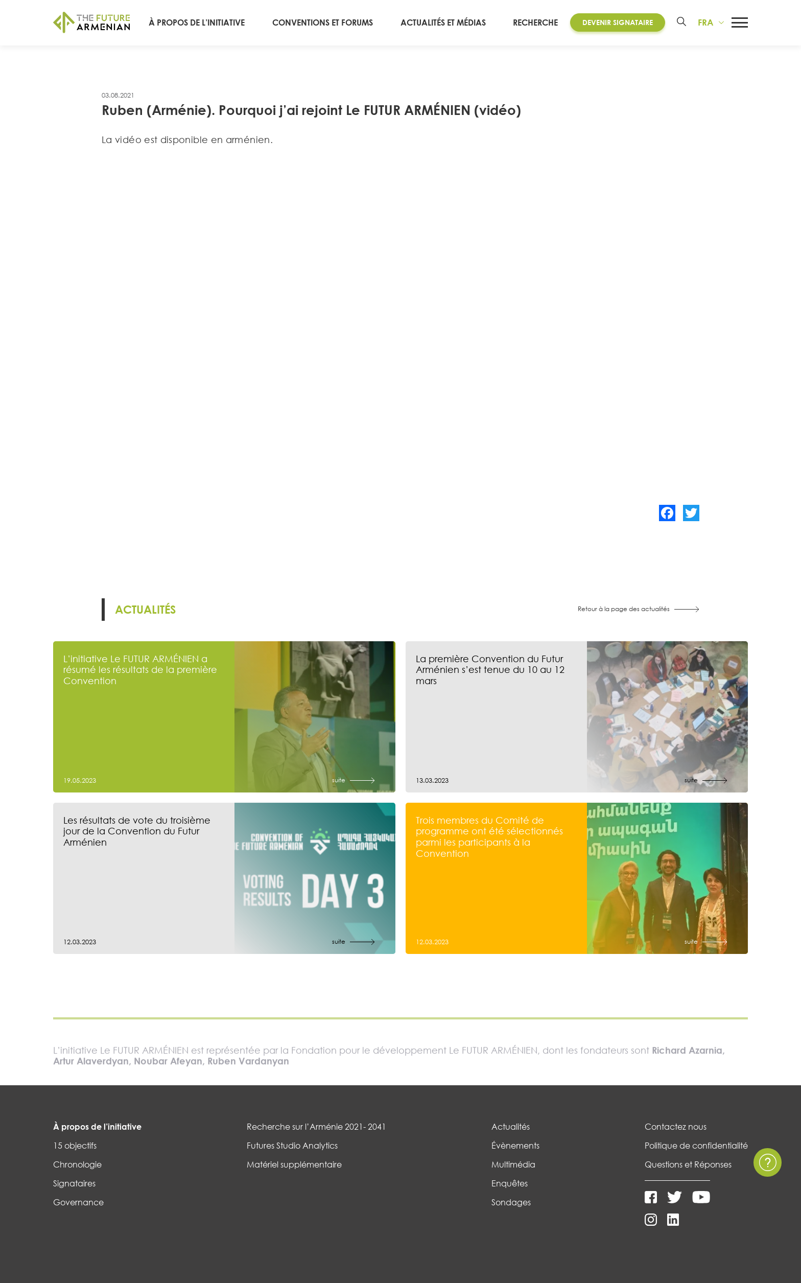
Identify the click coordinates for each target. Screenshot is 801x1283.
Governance (78, 1202)
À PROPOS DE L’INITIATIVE (217, 22)
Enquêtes (509, 1183)
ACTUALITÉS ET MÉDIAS (447, 22)
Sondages (511, 1202)
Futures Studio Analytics (292, 1145)
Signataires (74, 1183)
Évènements (515, 1145)
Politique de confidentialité (696, 1145)
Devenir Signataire (614, 22)
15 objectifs (75, 1145)
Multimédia (513, 1164)
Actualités (510, 1127)
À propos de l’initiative (97, 1127)
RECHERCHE (532, 22)
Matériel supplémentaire (294, 1164)
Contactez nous (675, 1127)
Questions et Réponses (688, 1164)
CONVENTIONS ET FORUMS (335, 22)
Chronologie (77, 1164)
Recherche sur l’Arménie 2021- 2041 (316, 1127)
